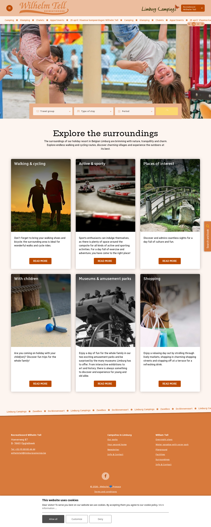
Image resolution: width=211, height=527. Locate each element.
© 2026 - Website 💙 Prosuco (105, 486)
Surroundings (163, 459)
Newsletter (113, 449)
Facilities (160, 454)
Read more (40, 260)
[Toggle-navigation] (9, 8)
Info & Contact (115, 454)
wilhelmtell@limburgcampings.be (28, 453)
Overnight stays (164, 439)
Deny (100, 518)
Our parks (112, 439)
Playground (161, 449)
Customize (76, 518)
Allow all (53, 518)
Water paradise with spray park (172, 444)
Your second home (117, 444)
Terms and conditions (105, 491)
